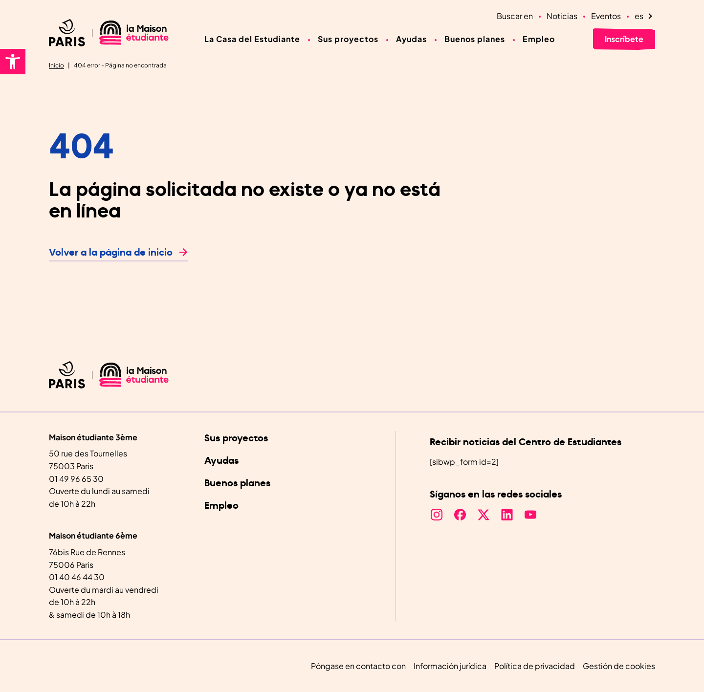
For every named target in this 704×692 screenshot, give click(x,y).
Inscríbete (624, 39)
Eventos (606, 16)
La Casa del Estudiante (252, 39)
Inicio (56, 65)
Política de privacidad (534, 666)
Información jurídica (450, 666)
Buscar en (515, 16)
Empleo (539, 39)
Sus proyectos (348, 39)
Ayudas (411, 39)
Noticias (562, 16)
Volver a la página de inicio (111, 253)
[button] (12, 61)
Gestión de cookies (619, 666)
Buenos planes (474, 39)
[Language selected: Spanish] (645, 16)
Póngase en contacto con (358, 666)
